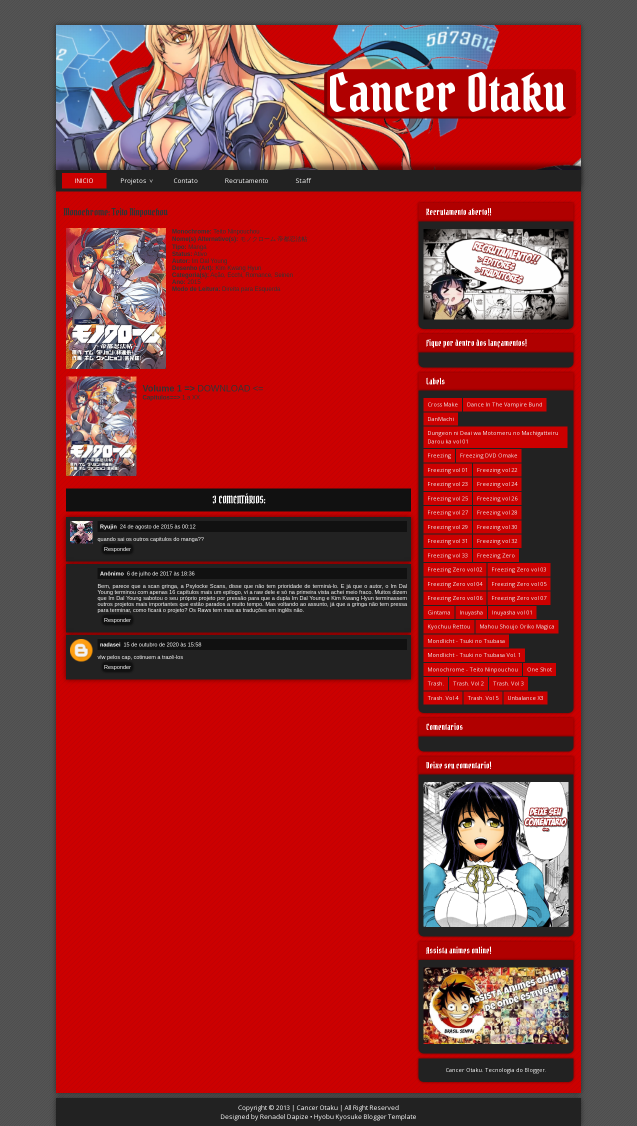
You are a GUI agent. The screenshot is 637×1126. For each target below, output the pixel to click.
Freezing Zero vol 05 (519, 584)
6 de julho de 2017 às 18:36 (161, 573)
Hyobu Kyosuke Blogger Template (365, 1116)
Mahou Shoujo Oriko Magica (517, 626)
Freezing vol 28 (497, 512)
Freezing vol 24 (497, 484)
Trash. (436, 683)
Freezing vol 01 (448, 470)
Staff (303, 180)
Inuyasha (471, 612)
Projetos (133, 180)
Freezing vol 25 (448, 498)
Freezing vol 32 (497, 540)
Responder (117, 549)
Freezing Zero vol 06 (455, 598)
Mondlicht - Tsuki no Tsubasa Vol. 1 (474, 654)
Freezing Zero (496, 555)
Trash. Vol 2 (468, 683)
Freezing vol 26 (497, 498)
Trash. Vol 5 (483, 698)
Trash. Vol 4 (443, 698)
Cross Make (443, 404)
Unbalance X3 (526, 698)
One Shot (539, 669)
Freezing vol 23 (448, 484)
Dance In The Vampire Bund (504, 404)
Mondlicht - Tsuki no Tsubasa (466, 640)
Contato (186, 180)
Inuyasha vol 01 (512, 612)
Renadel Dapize (284, 1116)
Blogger (534, 1070)
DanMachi (441, 418)
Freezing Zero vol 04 (455, 584)
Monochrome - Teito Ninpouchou (473, 669)
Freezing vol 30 (497, 526)
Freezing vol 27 (448, 512)
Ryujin (108, 527)
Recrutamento (247, 180)
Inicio (84, 180)
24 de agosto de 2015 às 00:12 (158, 527)
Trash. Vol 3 (508, 683)
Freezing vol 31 (448, 540)
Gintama (439, 612)
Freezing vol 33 (448, 555)
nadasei (110, 645)
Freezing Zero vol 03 (519, 569)
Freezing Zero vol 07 (519, 598)
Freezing (439, 455)
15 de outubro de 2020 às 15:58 (163, 645)
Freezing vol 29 (448, 526)
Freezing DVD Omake (489, 455)
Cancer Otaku (447, 93)
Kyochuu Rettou (449, 626)
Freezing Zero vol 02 (455, 569)
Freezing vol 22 (497, 470)
